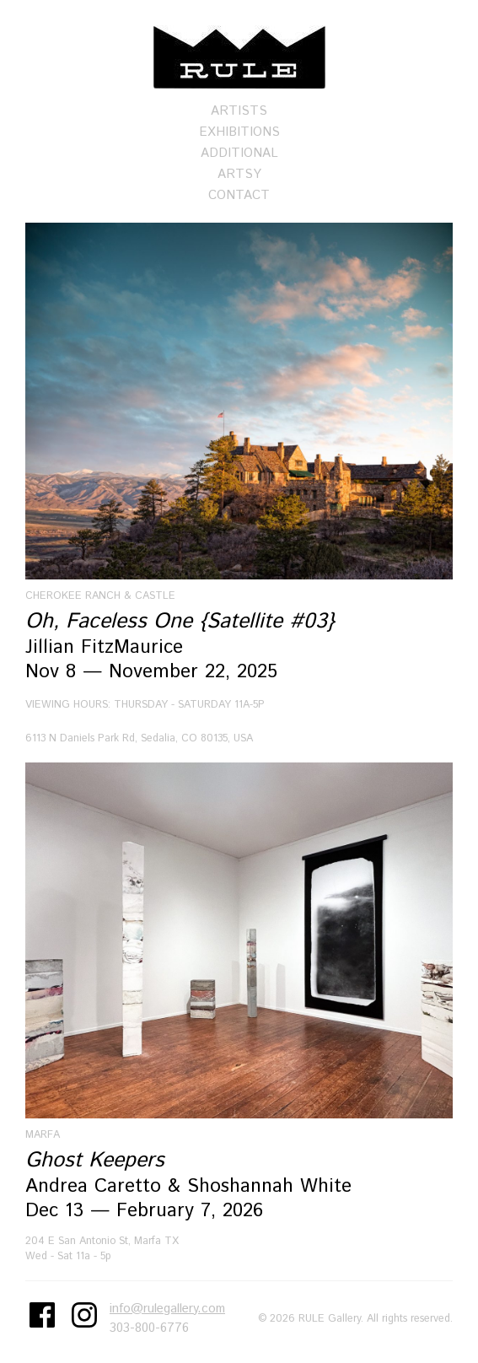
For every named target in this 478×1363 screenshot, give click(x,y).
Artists (239, 111)
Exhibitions (239, 132)
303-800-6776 (149, 1328)
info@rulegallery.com (167, 1308)
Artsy (239, 174)
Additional (239, 153)
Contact (239, 195)
